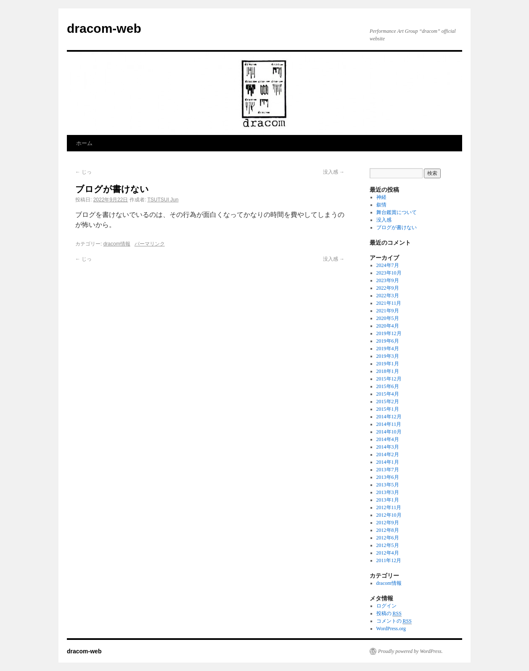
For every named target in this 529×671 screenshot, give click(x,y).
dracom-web (104, 28)
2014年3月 (387, 447)
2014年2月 (387, 454)
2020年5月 (387, 318)
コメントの (394, 621)
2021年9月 (387, 311)
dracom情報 (116, 244)
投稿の (389, 613)
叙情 (381, 205)
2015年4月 (387, 394)
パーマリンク (150, 244)
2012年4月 (387, 553)
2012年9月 (387, 523)
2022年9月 (387, 288)
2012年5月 (387, 545)
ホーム (84, 143)
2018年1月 (387, 371)
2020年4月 (387, 326)
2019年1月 (387, 364)
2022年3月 (387, 296)
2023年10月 (389, 273)
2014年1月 (387, 462)
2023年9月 (387, 280)
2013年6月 (387, 477)
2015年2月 (387, 401)
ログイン (386, 606)
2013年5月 (387, 485)
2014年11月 (389, 424)
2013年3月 (387, 492)
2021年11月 (389, 303)
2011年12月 (389, 560)
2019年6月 (387, 341)
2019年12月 (389, 333)
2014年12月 (389, 417)
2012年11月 (389, 507)
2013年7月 (387, 470)
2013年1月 (387, 500)
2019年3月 (387, 356)
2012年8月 (387, 530)
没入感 (333, 172)
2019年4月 (387, 348)
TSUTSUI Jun (162, 200)
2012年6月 (387, 538)
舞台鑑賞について (396, 212)
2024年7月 (387, 265)
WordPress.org (391, 628)
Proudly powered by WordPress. (410, 651)
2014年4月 (387, 439)
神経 (381, 197)
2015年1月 (387, 409)
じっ (83, 172)
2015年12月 (389, 379)
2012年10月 (389, 515)
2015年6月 (387, 386)
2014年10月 (389, 432)
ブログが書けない (396, 227)
